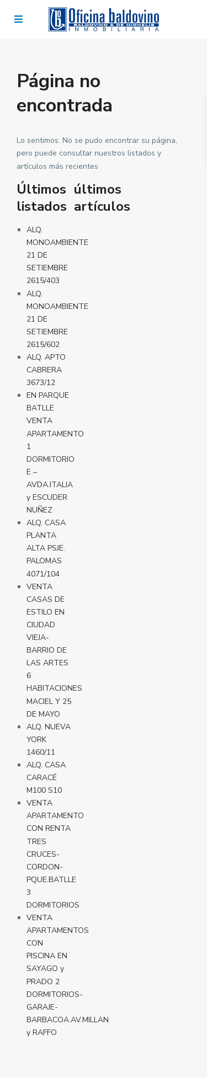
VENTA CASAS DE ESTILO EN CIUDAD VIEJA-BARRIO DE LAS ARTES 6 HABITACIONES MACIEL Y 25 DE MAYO (54, 650)
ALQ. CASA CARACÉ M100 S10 (46, 778)
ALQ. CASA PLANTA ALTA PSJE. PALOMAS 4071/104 (46, 548)
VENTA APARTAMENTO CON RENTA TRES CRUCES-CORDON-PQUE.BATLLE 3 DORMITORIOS (55, 854)
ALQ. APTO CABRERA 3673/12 (46, 370)
